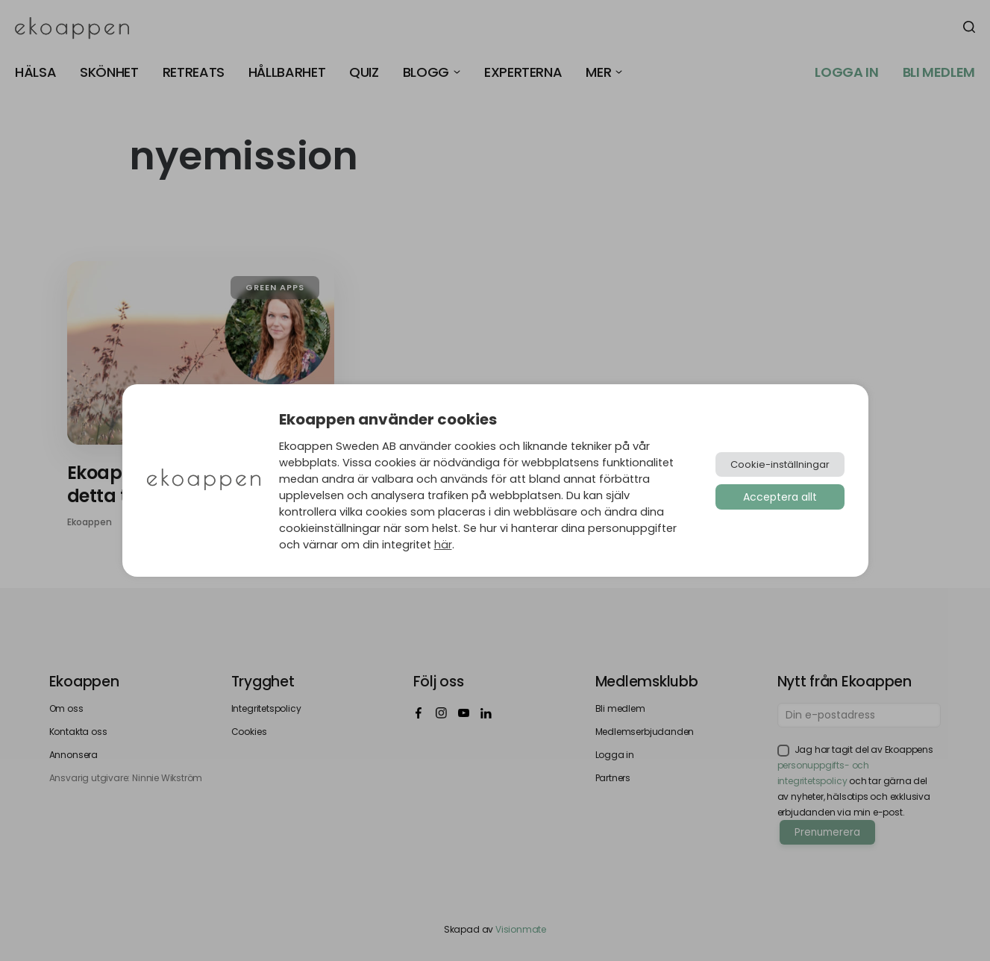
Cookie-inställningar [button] (780, 464)
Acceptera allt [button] (780, 496)
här (443, 544)
